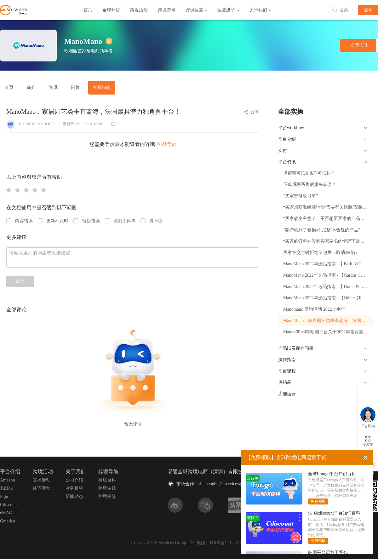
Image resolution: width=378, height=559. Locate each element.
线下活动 (41, 488)
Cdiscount (9, 504)
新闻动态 (74, 496)
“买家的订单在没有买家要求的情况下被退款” (327, 241)
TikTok (6, 488)
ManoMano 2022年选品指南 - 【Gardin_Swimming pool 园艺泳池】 (328, 275)
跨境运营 (197, 10)
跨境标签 (107, 496)
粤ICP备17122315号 (228, 542)
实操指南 (102, 87)
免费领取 (318, 501)
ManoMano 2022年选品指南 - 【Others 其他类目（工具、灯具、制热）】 (328, 298)
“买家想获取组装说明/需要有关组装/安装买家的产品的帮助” (328, 207)
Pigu (4, 496)
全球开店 (111, 10)
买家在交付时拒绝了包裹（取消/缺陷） (321, 252)
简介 (31, 87)
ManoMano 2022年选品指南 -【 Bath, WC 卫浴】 (328, 264)
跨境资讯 (166, 10)
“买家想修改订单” (300, 195)
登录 (368, 10)
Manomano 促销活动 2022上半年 (314, 309)
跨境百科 (107, 480)
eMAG (6, 512)
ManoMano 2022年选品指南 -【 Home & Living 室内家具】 (328, 286)
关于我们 (260, 10)
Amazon (7, 480)
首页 (87, 10)
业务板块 (74, 488)
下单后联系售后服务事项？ (309, 184)
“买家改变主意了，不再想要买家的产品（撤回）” (328, 218)
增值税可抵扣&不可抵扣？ (309, 173)
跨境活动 (139, 10)
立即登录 (166, 144)
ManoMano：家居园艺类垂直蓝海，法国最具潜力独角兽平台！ (328, 320)
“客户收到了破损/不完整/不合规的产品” (321, 230)
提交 (20, 281)
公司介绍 (74, 480)
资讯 (53, 87)
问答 (75, 87)
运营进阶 (228, 10)
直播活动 (41, 480)
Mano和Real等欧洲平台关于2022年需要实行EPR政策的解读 (328, 332)
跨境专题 (107, 488)
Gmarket (7, 521)
